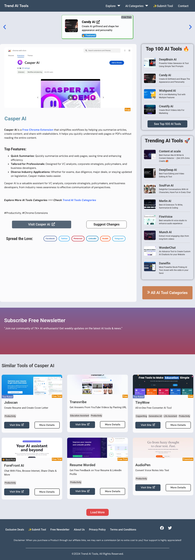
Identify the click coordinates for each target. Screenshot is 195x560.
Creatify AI (166, 106)
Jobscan (11, 402)
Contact (183, 6)
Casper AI (15, 119)
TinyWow (142, 402)
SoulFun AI (166, 185)
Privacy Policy (97, 529)
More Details (47, 425)
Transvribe (78, 402)
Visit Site (17, 425)
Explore (113, 6)
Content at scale (170, 151)
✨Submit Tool (163, 6)
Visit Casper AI (41, 224)
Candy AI (165, 75)
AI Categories (136, 6)
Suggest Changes (107, 224)
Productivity (10, 416)
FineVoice (165, 216)
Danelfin (164, 263)
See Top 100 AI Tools (167, 124)
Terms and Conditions (123, 529)
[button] (126, 17)
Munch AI (165, 232)
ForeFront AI (14, 466)
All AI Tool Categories (167, 292)
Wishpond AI (167, 90)
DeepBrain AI (167, 59)
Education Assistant (79, 415)
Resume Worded (82, 465)
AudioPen (142, 465)
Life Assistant (170, 416)
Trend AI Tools (16, 6)
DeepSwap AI (168, 170)
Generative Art (155, 416)
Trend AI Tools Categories (79, 200)
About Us (79, 529)
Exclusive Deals (15, 529)
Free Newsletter (60, 529)
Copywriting (141, 416)
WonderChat (167, 247)
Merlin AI (165, 201)
